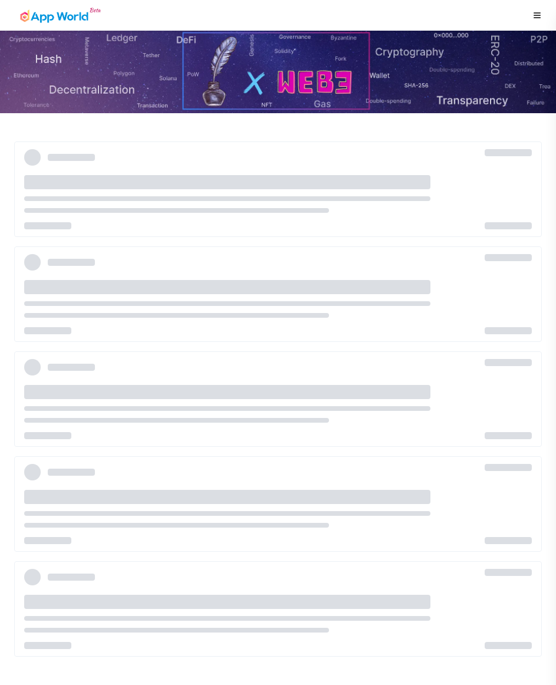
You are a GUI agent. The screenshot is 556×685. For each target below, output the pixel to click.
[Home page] (60, 15)
